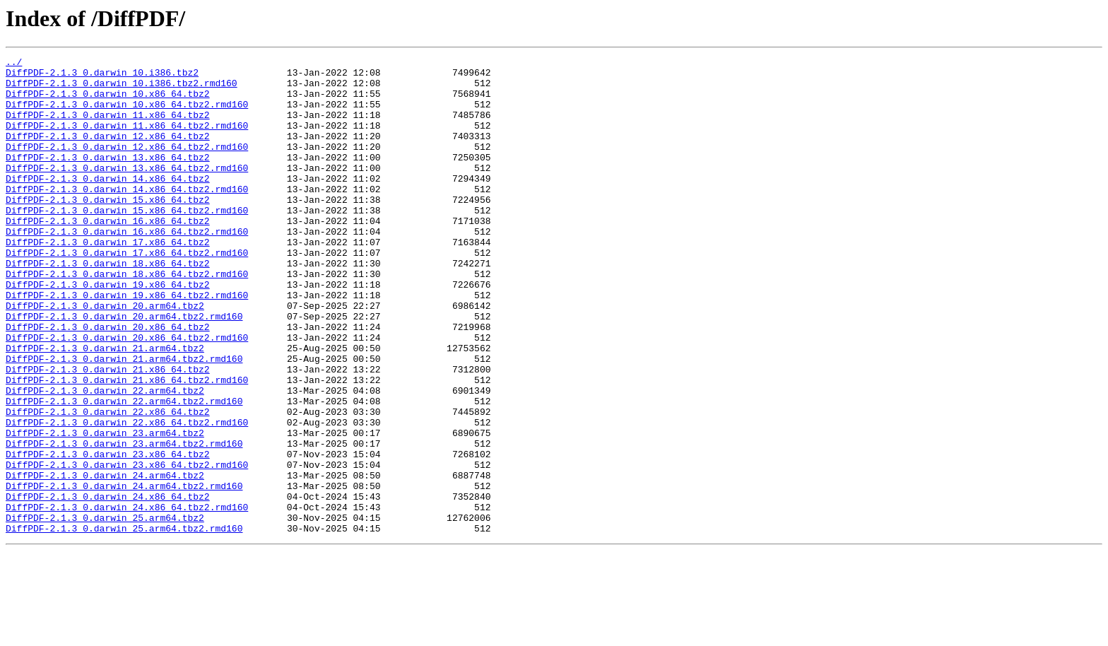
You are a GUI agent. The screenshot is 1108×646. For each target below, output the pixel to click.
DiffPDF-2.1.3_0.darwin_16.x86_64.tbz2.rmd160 (127, 267)
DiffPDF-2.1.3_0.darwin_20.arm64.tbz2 (105, 356)
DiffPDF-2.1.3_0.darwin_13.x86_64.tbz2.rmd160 (127, 190)
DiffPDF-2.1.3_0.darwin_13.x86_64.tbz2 (108, 178)
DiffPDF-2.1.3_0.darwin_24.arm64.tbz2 (105, 559)
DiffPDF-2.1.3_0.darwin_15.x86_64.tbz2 (108, 229)
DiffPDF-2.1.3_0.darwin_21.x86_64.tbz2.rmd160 (127, 445)
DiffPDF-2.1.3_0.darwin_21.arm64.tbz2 (105, 407)
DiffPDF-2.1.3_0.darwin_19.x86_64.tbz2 (108, 330)
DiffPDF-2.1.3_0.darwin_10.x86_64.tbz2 (108, 101)
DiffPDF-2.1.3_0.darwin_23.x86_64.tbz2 (108, 534)
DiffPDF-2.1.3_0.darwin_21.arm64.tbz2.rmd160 (124, 419)
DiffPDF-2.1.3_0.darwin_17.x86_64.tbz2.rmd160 (127, 292)
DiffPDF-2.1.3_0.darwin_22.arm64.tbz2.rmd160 (124, 470)
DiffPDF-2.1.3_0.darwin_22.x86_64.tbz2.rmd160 (127, 496)
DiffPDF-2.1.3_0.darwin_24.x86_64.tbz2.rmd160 (127, 598)
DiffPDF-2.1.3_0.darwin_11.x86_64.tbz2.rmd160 (127, 140)
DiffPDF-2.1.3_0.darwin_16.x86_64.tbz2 (108, 254)
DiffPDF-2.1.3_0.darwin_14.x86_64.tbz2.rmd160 (127, 216)
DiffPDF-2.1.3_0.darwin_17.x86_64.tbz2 (108, 280)
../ (14, 63)
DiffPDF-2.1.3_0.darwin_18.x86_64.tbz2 (108, 305)
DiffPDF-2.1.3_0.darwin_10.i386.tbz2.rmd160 (121, 89)
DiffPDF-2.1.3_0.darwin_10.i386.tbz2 (102, 76)
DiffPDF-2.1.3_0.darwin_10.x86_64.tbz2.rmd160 (127, 114)
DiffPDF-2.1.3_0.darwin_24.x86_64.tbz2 (108, 585)
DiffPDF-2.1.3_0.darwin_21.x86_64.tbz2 (108, 432)
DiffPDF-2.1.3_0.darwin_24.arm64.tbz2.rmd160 (124, 572)
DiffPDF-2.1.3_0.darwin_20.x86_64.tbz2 (108, 381)
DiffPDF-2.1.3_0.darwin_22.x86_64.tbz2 (108, 483)
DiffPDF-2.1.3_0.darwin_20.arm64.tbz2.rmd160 (124, 369)
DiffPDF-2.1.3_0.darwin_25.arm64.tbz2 (105, 610)
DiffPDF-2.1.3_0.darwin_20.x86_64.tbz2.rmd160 (127, 394)
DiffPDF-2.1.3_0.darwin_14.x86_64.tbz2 (108, 203)
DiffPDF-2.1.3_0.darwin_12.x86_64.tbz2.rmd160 (127, 165)
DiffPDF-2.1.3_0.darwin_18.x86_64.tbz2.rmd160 (127, 318)
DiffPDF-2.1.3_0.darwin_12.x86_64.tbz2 (108, 152)
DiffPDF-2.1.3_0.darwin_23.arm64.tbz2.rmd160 (124, 521)
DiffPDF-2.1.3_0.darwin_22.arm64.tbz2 (105, 458)
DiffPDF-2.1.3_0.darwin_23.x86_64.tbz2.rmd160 (127, 547)
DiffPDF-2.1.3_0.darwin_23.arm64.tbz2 (105, 509)
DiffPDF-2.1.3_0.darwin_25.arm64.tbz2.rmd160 (124, 623)
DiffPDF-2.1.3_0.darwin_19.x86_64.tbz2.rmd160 (127, 343)
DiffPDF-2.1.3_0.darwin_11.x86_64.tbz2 (108, 127)
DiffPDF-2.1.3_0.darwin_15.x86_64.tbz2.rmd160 (127, 241)
